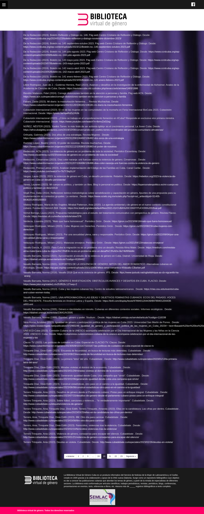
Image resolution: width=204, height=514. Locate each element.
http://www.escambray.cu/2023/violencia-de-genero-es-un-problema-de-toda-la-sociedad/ (70, 154)
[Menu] (4, 5)
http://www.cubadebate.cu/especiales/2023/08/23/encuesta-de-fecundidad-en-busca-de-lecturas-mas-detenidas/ (83, 354)
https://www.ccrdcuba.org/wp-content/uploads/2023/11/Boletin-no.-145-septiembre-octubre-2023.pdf (76, 47)
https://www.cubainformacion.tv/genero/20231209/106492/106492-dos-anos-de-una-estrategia (73, 138)
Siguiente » (131, 456)
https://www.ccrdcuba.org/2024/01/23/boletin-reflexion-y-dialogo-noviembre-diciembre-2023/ (72, 38)
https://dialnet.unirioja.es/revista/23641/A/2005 (48, 312)
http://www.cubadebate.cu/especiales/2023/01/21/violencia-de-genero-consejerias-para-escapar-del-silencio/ (81, 437)
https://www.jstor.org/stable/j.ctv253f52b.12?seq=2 (50, 284)
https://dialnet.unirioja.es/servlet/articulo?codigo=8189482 (54, 259)
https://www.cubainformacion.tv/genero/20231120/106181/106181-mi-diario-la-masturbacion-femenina (77, 105)
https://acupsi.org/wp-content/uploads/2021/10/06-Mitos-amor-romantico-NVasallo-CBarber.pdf (94, 267)
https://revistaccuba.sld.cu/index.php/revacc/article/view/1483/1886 (102, 88)
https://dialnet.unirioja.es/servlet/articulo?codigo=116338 (136, 317)
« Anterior (70, 456)
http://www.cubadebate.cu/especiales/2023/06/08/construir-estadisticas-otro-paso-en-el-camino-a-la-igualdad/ (81, 387)
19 (99, 456)
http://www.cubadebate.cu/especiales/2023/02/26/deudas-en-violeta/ (136, 442)
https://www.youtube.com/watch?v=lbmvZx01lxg (84, 121)
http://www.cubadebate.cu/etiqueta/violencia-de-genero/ (53, 404)
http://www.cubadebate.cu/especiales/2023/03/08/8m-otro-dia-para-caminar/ (63, 420)
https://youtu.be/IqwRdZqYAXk (63, 113)
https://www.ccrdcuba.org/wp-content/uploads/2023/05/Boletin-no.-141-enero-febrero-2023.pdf (73, 80)
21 (111, 456)
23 (122, 456)
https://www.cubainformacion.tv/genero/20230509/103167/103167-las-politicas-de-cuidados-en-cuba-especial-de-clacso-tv (88, 346)
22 (116, 456)
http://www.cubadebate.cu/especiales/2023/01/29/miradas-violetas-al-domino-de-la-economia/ (73, 370)
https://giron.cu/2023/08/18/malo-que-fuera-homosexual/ (142, 221)
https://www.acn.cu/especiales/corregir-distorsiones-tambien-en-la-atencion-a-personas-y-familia (74, 96)
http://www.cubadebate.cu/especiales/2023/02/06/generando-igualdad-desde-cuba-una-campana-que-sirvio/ (81, 379)
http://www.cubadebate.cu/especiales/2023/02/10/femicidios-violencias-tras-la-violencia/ (70, 429)
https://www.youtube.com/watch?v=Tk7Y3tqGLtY (49, 171)
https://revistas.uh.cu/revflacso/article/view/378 (56, 216)
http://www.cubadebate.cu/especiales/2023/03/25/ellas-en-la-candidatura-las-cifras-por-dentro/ (82, 412)
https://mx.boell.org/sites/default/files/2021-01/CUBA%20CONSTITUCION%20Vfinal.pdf (114, 208)
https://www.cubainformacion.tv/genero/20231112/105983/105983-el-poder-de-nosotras (70, 146)
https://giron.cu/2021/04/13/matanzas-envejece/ (138, 242)
